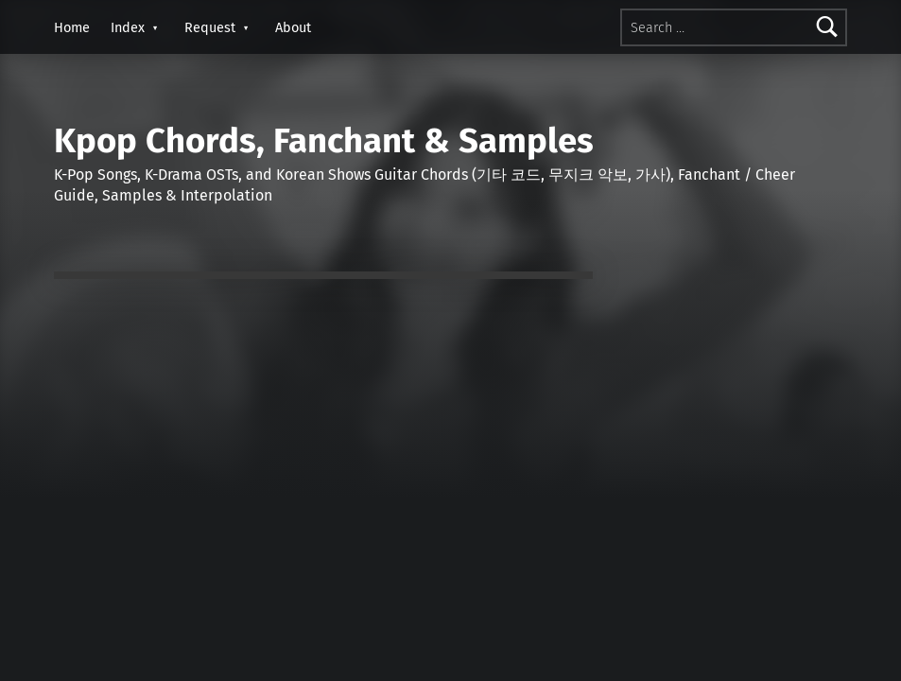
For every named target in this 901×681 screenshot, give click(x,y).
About (293, 27)
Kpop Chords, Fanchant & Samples (324, 141)
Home (72, 27)
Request (209, 27)
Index (128, 27)
